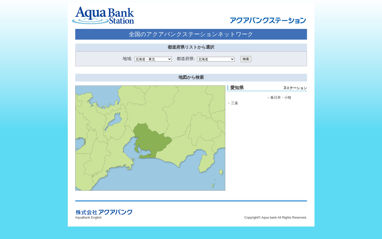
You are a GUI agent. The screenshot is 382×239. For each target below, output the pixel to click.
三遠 (234, 103)
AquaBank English (88, 217)
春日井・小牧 (280, 97)
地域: (127, 58)
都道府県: (186, 58)
